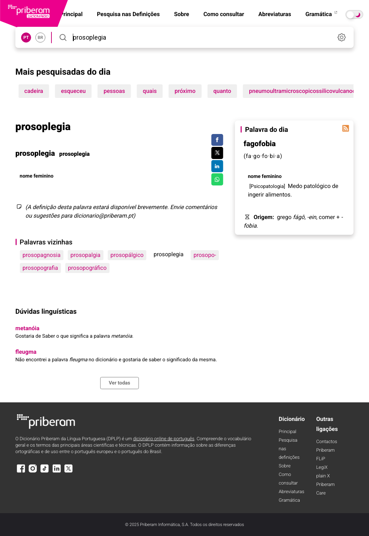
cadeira (33, 91)
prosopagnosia (41, 255)
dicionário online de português (163, 439)
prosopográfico (87, 267)
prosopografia (40, 267)
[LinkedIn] (56, 471)
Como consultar (223, 14)
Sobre (181, 14)
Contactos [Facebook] (326, 442)
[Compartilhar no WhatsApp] (217, 179)
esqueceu (73, 91)
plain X (323, 476)
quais (150, 91)
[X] (68, 471)
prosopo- (205, 255)
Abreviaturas (274, 14)
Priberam (325, 450)
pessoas (114, 91)
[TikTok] (44, 471)
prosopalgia (85, 255)
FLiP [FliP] (320, 459)
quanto (222, 91)
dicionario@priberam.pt (103, 215)
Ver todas (119, 383)
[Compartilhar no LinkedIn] (217, 166)
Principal (287, 432)
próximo (185, 91)
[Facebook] (20, 471)
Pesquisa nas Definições (128, 14)
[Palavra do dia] (345, 128)
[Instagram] (33, 471)
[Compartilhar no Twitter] (217, 153)
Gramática (321, 14)
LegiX (322, 467)
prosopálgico (127, 255)
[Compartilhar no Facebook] (217, 140)
